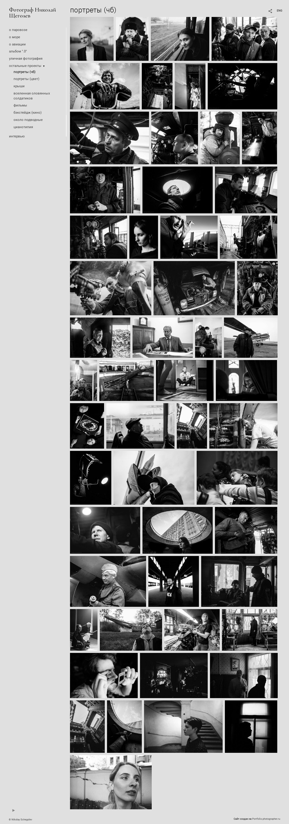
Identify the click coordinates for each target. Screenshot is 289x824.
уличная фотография (25, 59)
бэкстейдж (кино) (28, 113)
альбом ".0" (18, 51)
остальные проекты (25, 66)
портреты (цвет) (26, 79)
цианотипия (23, 127)
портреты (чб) (24, 72)
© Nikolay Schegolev (20, 819)
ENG (279, 10)
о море (14, 37)
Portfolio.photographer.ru (266, 818)
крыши (19, 86)
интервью (17, 136)
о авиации (17, 44)
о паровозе (18, 30)
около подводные (28, 120)
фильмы (20, 105)
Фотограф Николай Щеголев (32, 12)
